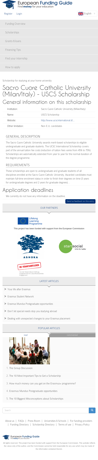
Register (8, 13)
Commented (72, 335)
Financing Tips (13, 49)
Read (31, 334)
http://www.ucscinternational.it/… (58, 120)
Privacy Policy (82, 424)
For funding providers (81, 421)
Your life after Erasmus (19, 289)
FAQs (21, 421)
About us (9, 421)
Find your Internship (16, 58)
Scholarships (12, 32)
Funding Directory (19, 424)
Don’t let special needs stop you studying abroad (32, 311)
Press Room (34, 421)
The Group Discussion (20, 368)
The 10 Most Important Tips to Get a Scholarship (35, 375)
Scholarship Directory (43, 424)
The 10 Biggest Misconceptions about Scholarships (36, 398)
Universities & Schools (55, 421)
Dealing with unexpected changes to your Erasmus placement (39, 318)
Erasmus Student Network (21, 296)
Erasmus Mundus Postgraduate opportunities (30, 304)
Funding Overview (15, 23)
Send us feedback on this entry (80, 201)
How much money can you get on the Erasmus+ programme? (42, 383)
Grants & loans (13, 41)
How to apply (12, 67)
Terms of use (64, 424)
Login (19, 13)
